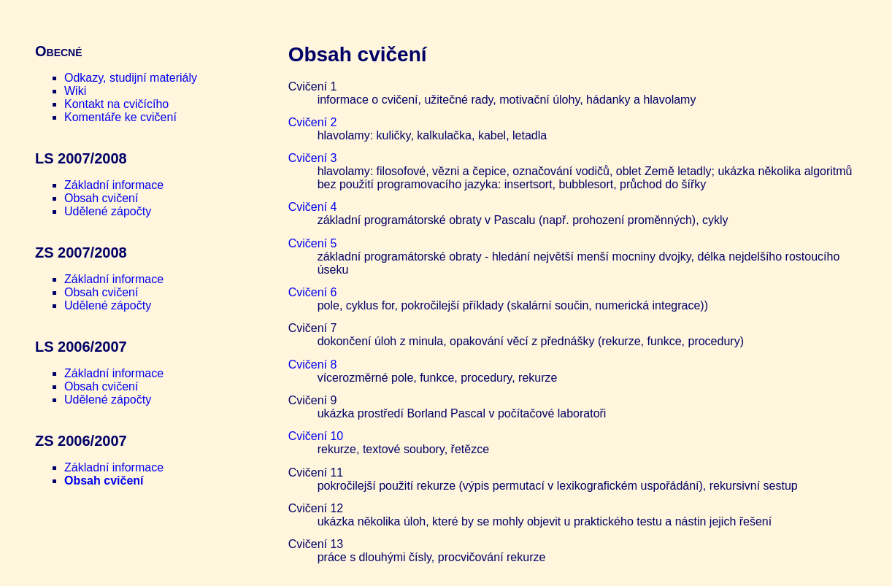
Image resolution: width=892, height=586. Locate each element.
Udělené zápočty (107, 211)
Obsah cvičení (101, 198)
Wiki (75, 91)
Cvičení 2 (312, 122)
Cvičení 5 (312, 243)
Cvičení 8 (312, 364)
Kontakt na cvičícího (116, 104)
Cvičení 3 (312, 158)
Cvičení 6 (312, 292)
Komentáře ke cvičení (120, 117)
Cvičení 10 (316, 436)
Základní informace (114, 185)
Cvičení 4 (312, 207)
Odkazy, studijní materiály (130, 78)
